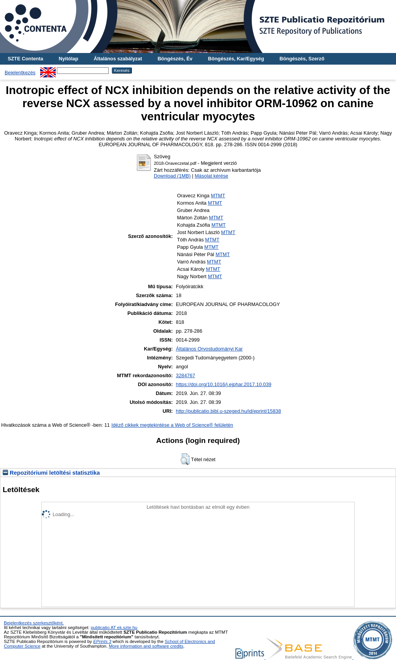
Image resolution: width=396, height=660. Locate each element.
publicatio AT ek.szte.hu (114, 627)
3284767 (185, 375)
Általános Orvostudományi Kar (209, 349)
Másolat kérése (211, 176)
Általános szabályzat (118, 59)
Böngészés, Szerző (302, 59)
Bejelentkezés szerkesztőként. (34, 623)
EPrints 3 (102, 641)
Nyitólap (68, 59)
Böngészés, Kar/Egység (236, 59)
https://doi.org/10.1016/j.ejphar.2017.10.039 (223, 384)
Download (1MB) (172, 176)
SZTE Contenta (25, 59)
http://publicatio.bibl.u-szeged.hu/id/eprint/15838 (228, 411)
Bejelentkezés (20, 72)
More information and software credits (146, 646)
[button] (185, 459)
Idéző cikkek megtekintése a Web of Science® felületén (172, 425)
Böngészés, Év (174, 59)
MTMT (218, 195)
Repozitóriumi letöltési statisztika (51, 473)
